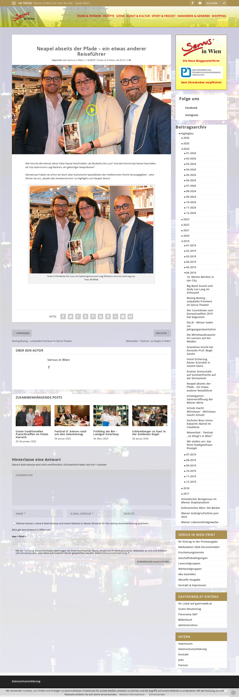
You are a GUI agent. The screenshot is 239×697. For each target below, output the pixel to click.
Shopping (219, 17)
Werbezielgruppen (190, 570)
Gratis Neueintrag (189, 610)
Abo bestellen (187, 575)
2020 (186, 237)
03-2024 (191, 165)
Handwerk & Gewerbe (193, 17)
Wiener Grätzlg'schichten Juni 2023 (199, 516)
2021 (186, 232)
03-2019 (191, 258)
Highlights (187, 135)
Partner (183, 666)
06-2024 (191, 182)
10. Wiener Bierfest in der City (200, 280)
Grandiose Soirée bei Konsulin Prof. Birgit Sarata (200, 352)
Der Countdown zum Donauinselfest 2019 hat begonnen (200, 315)
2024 (186, 150)
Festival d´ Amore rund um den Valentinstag (70, 434)
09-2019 (191, 467)
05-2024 (191, 176)
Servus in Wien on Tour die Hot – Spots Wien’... (63, 3)
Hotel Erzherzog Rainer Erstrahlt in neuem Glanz (198, 364)
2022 (186, 226)
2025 (186, 145)
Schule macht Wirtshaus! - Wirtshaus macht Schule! (201, 413)
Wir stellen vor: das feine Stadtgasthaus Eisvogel (199, 446)
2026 (186, 139)
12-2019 (191, 483)
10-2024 (191, 203)
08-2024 (191, 192)
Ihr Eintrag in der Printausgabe (198, 543)
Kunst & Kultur (138, 17)
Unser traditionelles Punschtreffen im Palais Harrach (32, 435)
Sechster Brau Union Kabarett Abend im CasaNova (200, 425)
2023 (186, 221)
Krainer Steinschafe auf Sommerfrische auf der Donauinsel (201, 376)
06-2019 (120, 61)
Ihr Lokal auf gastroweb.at (195, 605)
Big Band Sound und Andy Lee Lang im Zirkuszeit (200, 291)
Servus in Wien (75, 61)
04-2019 (191, 263)
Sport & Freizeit (164, 17)
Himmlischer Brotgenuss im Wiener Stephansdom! (198, 502)
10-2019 (191, 472)
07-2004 (191, 187)
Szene (120, 17)
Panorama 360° (188, 616)
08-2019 (191, 461)
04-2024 (191, 171)
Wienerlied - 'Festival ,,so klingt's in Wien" (200, 435)
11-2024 (191, 209)
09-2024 (191, 198)
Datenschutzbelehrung (114, 554)
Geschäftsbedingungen (193, 559)
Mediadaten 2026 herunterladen (199, 548)
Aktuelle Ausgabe (189, 581)
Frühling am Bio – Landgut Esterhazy (106, 434)
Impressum (185, 645)
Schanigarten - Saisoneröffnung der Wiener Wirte (200, 401)
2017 (186, 495)
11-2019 (191, 478)
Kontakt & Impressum (192, 586)
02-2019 (191, 252)
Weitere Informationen (132, 694)
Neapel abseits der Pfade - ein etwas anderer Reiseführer (199, 388)
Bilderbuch (185, 621)
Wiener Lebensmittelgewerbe (199, 523)
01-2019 (191, 247)
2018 (186, 489)
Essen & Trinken (89, 17)
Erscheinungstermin (191, 554)
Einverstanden (157, 694)
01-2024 (191, 154)
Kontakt (183, 656)
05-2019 (191, 268)
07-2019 (191, 456)
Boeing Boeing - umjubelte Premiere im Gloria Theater (199, 303)
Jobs (181, 661)
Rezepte (108, 17)
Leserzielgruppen (189, 565)
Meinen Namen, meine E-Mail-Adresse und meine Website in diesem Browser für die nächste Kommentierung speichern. (82, 525)
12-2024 (191, 214)
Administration (188, 626)
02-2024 (191, 160)
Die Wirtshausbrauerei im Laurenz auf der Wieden (201, 339)
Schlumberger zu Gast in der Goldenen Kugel (149, 434)
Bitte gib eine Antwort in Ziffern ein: (31, 531)
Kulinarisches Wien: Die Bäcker (200, 509)
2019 (186, 242)
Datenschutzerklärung (192, 650)
